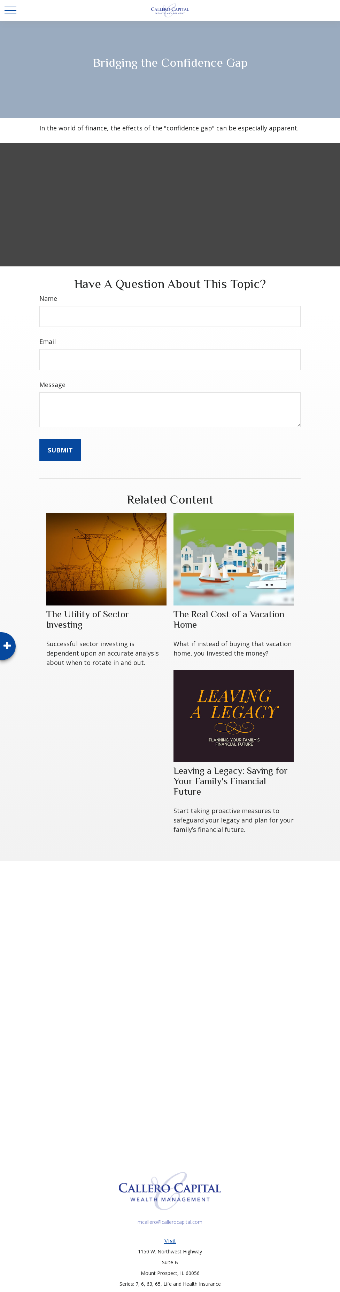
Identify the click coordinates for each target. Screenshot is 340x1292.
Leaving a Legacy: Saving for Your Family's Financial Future (230, 781)
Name (48, 298)
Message (52, 384)
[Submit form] (60, 450)
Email (47, 341)
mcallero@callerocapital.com (170, 1222)
